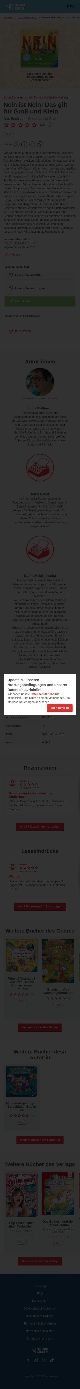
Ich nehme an (60, 707)
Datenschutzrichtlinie (45, 694)
